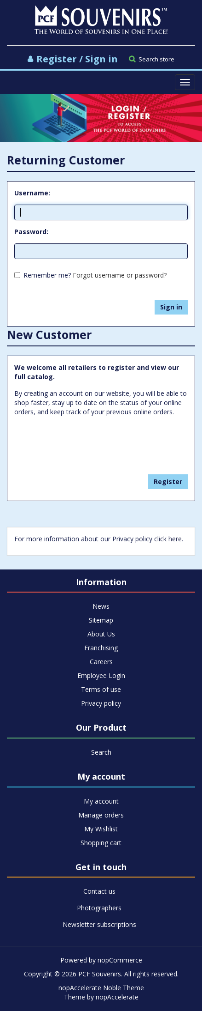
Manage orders (101, 815)
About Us (101, 634)
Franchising (101, 647)
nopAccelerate (117, 997)
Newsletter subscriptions (99, 924)
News (101, 606)
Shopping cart (101, 842)
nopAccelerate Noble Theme (101, 987)
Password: (31, 231)
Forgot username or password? (120, 275)
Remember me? (47, 275)
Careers (101, 661)
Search (101, 752)
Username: (32, 192)
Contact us (99, 891)
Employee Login (101, 675)
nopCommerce (120, 960)
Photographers (99, 907)
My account (101, 801)
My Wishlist (101, 828)
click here (168, 538)
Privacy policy (101, 703)
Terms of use (101, 689)
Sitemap (101, 620)
